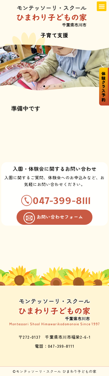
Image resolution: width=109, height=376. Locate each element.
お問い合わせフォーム (60, 223)
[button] (101, 6)
